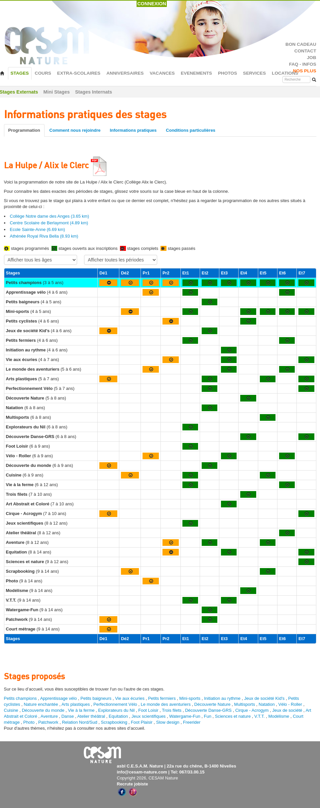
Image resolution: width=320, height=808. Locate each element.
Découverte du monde (44, 710)
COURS (43, 73)
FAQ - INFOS (302, 64)
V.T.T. (259, 716)
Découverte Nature (212, 704)
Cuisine (12, 710)
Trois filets (172, 710)
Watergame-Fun (184, 716)
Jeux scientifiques (149, 716)
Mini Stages (57, 92)
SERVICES (254, 73)
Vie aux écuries (130, 698)
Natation (266, 704)
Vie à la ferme (82, 710)
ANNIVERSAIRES (125, 73)
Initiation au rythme (222, 698)
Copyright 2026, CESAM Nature (147, 777)
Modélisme (278, 716)
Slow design (168, 722)
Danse (67, 716)
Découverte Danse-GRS (208, 710)
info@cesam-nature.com (142, 772)
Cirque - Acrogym (251, 710)
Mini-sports (190, 698)
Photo (29, 722)
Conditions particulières (190, 130)
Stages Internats (93, 92)
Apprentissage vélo (58, 698)
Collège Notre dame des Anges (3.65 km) (49, 216)
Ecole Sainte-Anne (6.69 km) (37, 229)
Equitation (118, 716)
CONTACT (305, 50)
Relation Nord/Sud (79, 722)
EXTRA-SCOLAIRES (78, 73)
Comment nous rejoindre (75, 130)
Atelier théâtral (91, 716)
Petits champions (20, 698)
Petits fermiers (162, 698)
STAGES (20, 73)
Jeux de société (287, 710)
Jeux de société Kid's (264, 698)
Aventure (49, 716)
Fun (207, 716)
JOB (311, 57)
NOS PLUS (304, 70)
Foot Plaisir (142, 722)
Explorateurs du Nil (116, 710)
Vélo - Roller (290, 704)
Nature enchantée (41, 704)
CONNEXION (151, 3)
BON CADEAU (300, 44)
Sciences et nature (233, 716)
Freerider (192, 722)
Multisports (244, 704)
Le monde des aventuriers (165, 704)
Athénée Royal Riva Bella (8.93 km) (44, 236)
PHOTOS (227, 73)
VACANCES (162, 73)
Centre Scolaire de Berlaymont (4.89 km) (49, 222)
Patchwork (48, 722)
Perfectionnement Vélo (115, 704)
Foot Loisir (148, 710)
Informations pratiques (133, 130)
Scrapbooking (114, 722)
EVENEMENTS (196, 73)
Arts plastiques (75, 704)
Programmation (24, 130)
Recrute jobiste (132, 783)
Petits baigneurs (95, 698)
